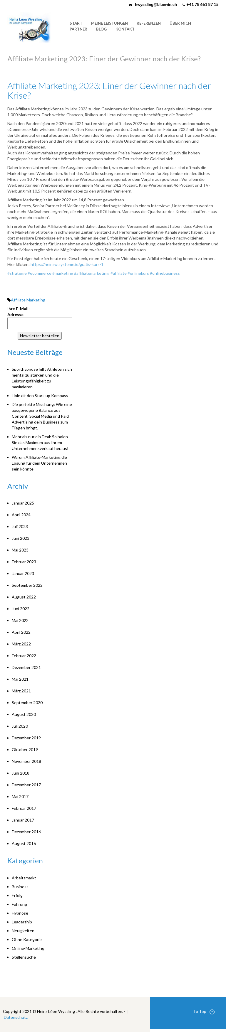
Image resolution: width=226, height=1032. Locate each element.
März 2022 (21, 643)
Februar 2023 (24, 561)
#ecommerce (39, 273)
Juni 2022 (20, 608)
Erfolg (17, 895)
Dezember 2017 (26, 784)
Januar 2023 (23, 573)
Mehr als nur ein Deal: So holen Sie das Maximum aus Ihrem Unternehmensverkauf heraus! (40, 442)
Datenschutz (16, 1017)
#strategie (17, 273)
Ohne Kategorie (27, 939)
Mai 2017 (20, 796)
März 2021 (21, 690)
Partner (78, 29)
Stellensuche (24, 957)
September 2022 (27, 585)
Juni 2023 (20, 538)
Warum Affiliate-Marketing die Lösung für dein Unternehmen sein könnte (39, 463)
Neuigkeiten (23, 930)
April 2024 (21, 514)
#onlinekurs (138, 273)
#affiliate (119, 273)
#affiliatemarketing (91, 273)
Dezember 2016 (26, 831)
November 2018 (26, 761)
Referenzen (149, 23)
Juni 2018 (20, 772)
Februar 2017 (24, 808)
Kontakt (125, 29)
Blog (101, 29)
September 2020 (27, 702)
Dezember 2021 (26, 667)
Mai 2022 (20, 620)
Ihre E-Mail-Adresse (18, 311)
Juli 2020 (20, 726)
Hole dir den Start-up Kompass (40, 395)
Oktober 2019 (25, 749)
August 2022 (24, 596)
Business (20, 886)
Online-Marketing (28, 948)
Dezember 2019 (26, 737)
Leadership (22, 921)
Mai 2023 (20, 549)
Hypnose (20, 912)
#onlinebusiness (165, 273)
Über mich (180, 23)
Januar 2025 (23, 502)
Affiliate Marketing (28, 299)
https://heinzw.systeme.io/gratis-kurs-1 (67, 264)
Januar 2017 (23, 819)
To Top (204, 1011)
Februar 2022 (24, 655)
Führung (19, 904)
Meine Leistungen (109, 23)
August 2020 (24, 714)
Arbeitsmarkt (24, 877)
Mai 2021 (20, 679)
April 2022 (21, 632)
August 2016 (24, 843)
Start (76, 23)
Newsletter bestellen (39, 335)
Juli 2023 (20, 526)
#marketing (62, 273)
